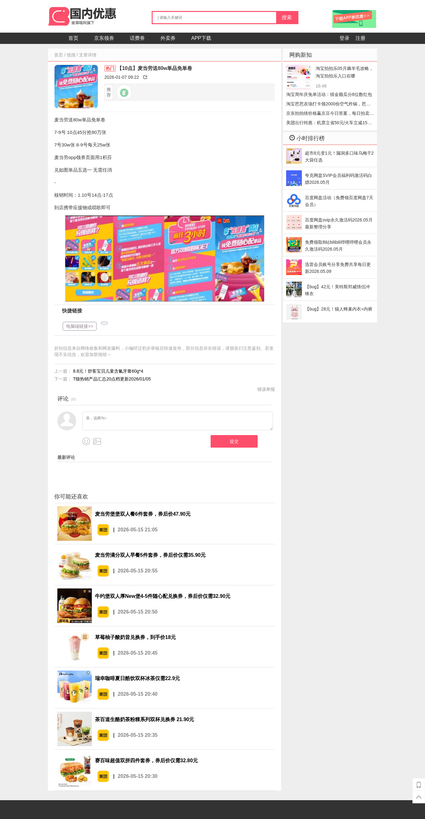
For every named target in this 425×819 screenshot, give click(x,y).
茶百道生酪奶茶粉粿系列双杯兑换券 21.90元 (144, 719)
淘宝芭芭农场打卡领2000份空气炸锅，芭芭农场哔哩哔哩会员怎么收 (328, 105)
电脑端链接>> (79, 326)
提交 (234, 441)
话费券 (137, 38)
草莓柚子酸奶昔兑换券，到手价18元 (135, 637)
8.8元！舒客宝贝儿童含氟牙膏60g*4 (108, 371)
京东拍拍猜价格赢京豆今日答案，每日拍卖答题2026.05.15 (330, 114)
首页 (73, 38)
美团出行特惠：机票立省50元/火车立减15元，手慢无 (326, 123)
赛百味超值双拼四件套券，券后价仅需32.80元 (146, 760)
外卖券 (168, 38)
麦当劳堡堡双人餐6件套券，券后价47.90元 (143, 514)
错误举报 (266, 389)
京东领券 (104, 38)
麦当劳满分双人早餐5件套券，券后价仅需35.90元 (150, 555)
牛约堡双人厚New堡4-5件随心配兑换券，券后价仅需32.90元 (162, 596)
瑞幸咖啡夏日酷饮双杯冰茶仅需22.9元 (137, 678)
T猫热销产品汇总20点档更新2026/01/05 (112, 378)
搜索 (287, 17)
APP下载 (201, 38)
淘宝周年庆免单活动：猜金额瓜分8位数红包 (329, 94)
